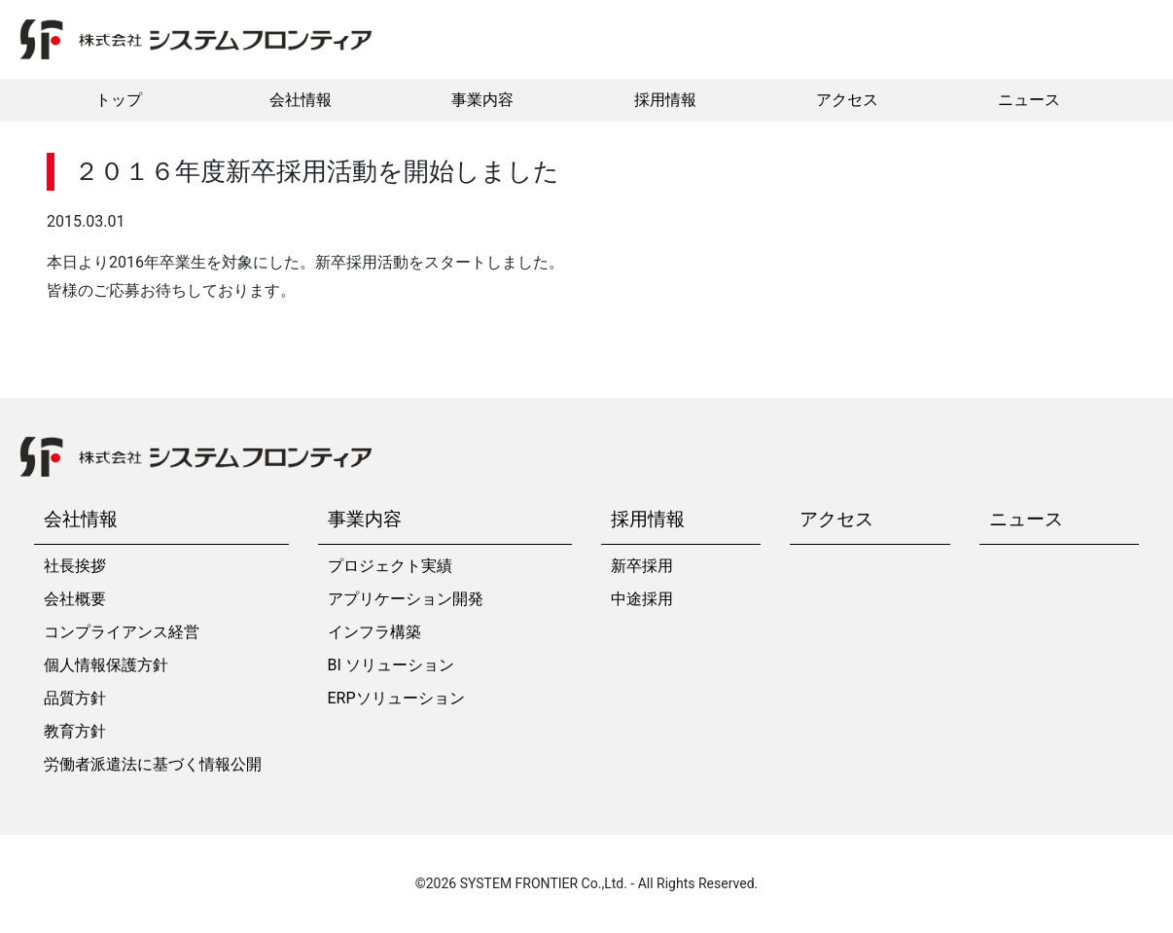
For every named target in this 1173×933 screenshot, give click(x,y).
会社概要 (75, 599)
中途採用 (642, 599)
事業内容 (482, 99)
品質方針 (75, 698)
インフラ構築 (374, 632)
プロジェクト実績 (390, 565)
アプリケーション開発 (405, 599)
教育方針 (75, 731)
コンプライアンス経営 (121, 632)
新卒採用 (642, 565)
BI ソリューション (391, 665)
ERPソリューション (396, 698)
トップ (118, 99)
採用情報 (665, 99)
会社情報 (300, 99)
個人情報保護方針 (106, 665)
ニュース (1029, 99)
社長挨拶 (75, 565)
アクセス (847, 99)
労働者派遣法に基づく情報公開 (153, 764)
